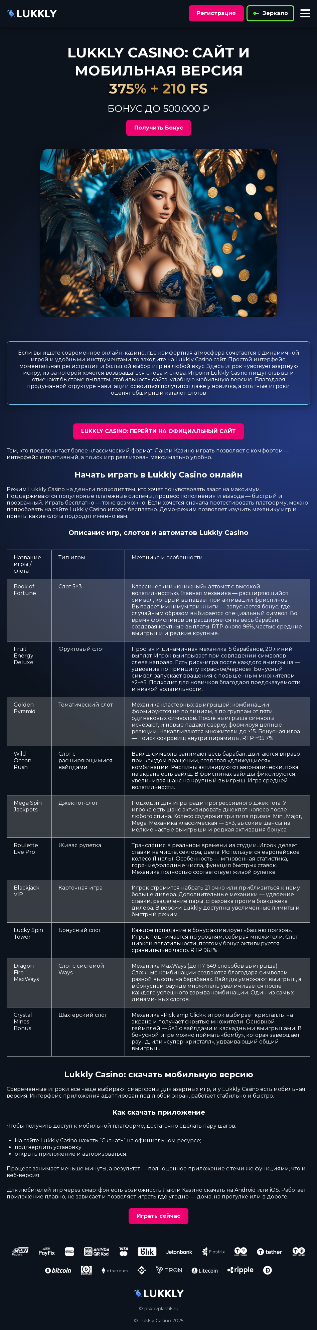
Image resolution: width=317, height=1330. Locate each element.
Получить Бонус (158, 128)
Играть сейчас (158, 1216)
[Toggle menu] (305, 13)
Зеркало (270, 13)
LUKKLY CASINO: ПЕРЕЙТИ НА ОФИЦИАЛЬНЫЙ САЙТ (158, 431)
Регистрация (216, 13)
